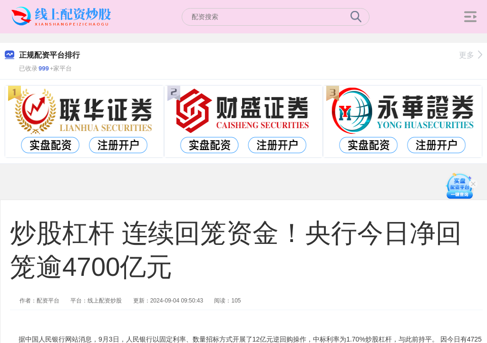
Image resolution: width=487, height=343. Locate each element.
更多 (470, 55)
